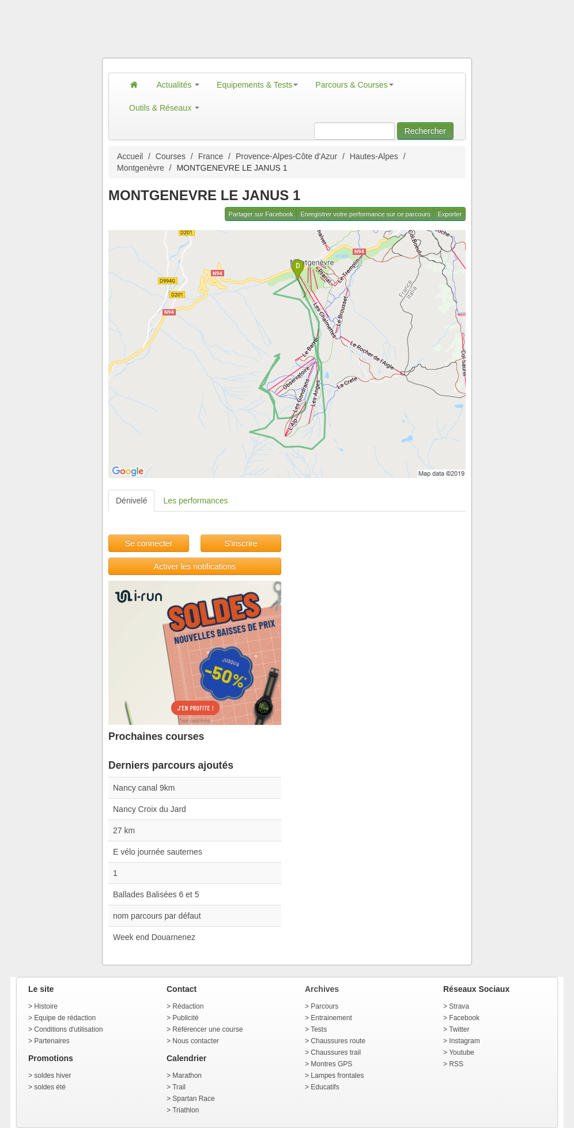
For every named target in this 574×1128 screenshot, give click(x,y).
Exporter (449, 213)
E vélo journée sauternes (157, 851)
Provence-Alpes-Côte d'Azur (286, 156)
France (211, 156)
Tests (319, 1029)
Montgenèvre (140, 167)
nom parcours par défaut (157, 915)
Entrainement (331, 1018)
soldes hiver (52, 1075)
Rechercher (425, 131)
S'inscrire (240, 543)
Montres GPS (331, 1064)
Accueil (130, 156)
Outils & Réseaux (164, 107)
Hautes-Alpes (374, 156)
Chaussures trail (336, 1052)
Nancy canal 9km (144, 787)
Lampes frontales (337, 1075)
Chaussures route (338, 1041)
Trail (179, 1087)
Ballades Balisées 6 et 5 (156, 894)
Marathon (187, 1075)
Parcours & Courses (354, 84)
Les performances (195, 500)
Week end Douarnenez (154, 937)
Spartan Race (193, 1099)
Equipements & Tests (257, 84)
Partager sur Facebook (261, 213)
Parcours (324, 1006)
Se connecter (149, 543)
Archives (322, 989)
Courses (171, 156)
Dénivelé (131, 500)
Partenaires (51, 1041)
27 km (124, 830)
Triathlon (185, 1110)
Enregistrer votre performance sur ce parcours (365, 213)
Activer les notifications (195, 566)
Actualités (178, 84)
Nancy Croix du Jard (149, 809)
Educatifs (325, 1087)
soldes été (50, 1087)
